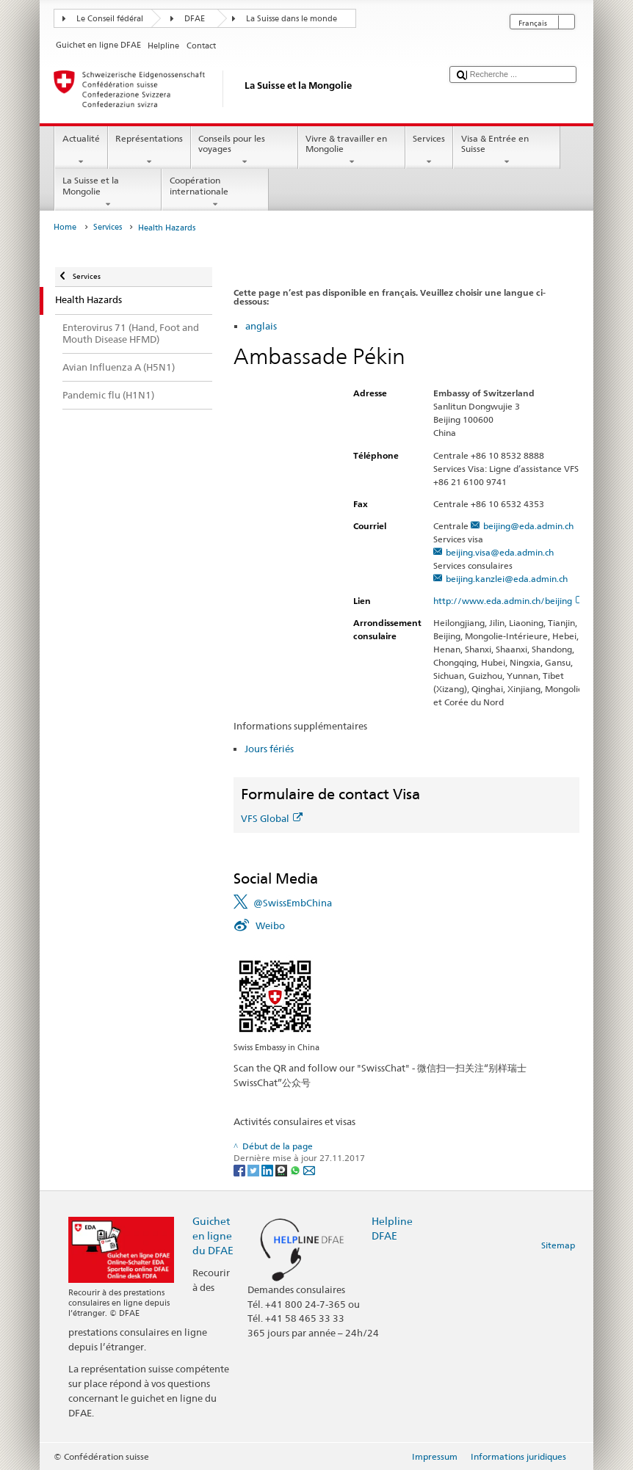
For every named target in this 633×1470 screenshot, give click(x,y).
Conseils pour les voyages (244, 150)
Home (65, 227)
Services (429, 150)
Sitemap (558, 1245)
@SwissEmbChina (292, 903)
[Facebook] (240, 1169)
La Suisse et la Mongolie (108, 192)
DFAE (194, 18)
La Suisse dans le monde (291, 18)
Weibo (270, 925)
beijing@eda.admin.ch (528, 526)
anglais (261, 326)
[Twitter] (254, 1169)
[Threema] (282, 1169)
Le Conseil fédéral (109, 18)
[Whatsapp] (296, 1169)
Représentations (149, 150)
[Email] (309, 1169)
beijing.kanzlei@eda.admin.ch (507, 578)
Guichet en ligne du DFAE (213, 1235)
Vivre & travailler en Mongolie (352, 150)
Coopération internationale (215, 192)
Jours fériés (269, 748)
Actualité (80, 150)
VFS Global (272, 818)
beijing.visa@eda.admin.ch (500, 552)
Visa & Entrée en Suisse (507, 150)
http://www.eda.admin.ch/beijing (509, 600)
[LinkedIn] (268, 1169)
